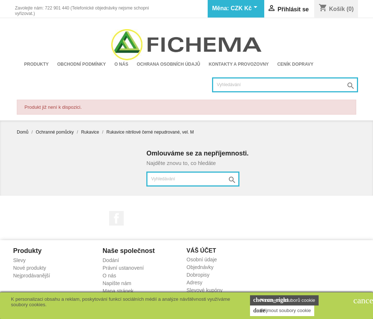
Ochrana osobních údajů (168, 64)
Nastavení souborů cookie (284, 300)
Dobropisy (197, 275)
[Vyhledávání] (285, 84)
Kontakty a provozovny (239, 64)
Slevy (19, 260)
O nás (121, 64)
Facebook (116, 218)
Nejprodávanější (31, 275)
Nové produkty (29, 268)
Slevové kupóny (204, 290)
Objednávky (200, 267)
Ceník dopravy (295, 64)
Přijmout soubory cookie (282, 310)
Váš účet (201, 250)
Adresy (194, 282)
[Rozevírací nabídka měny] (245, 8)
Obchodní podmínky (81, 64)
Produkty (36, 64)
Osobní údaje (201, 259)
